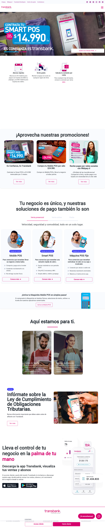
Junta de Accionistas (31, 503)
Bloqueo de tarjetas (49, 506)
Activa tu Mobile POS (44, 268)
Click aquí (97, 493)
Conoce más (15, 242)
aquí (91, 76)
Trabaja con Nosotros (13, 503)
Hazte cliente (66, 524)
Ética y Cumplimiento (31, 510)
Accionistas (28, 500)
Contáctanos (40, 2)
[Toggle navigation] (102, 7)
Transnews (46, 493)
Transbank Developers (20, 2)
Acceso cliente (38, 524)
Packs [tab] (71, 180)
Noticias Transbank (12, 500)
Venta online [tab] (57, 180)
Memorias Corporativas (32, 516)
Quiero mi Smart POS (88, 51)
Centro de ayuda (31, 2)
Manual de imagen (49, 510)
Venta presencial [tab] (37, 180)
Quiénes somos (11, 490)
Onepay (4, 2)
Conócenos (28, 490)
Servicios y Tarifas (49, 500)
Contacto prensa (11, 506)
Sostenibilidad (29, 513)
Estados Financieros (31, 506)
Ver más (19, 144)
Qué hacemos (10, 496)
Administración (29, 496)
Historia (8, 493)
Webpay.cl (9, 2)
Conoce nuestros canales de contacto (92, 497)
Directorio (28, 493)
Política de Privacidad (50, 503)
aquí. (63, 82)
